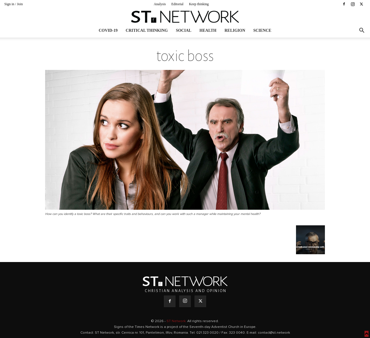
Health (208, 30)
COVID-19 (108, 30)
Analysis (160, 4)
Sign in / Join (13, 4)
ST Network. (176, 321)
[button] (361, 31)
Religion (235, 30)
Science (262, 30)
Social (183, 30)
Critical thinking (147, 30)
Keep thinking (199, 4)
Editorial (177, 4)
